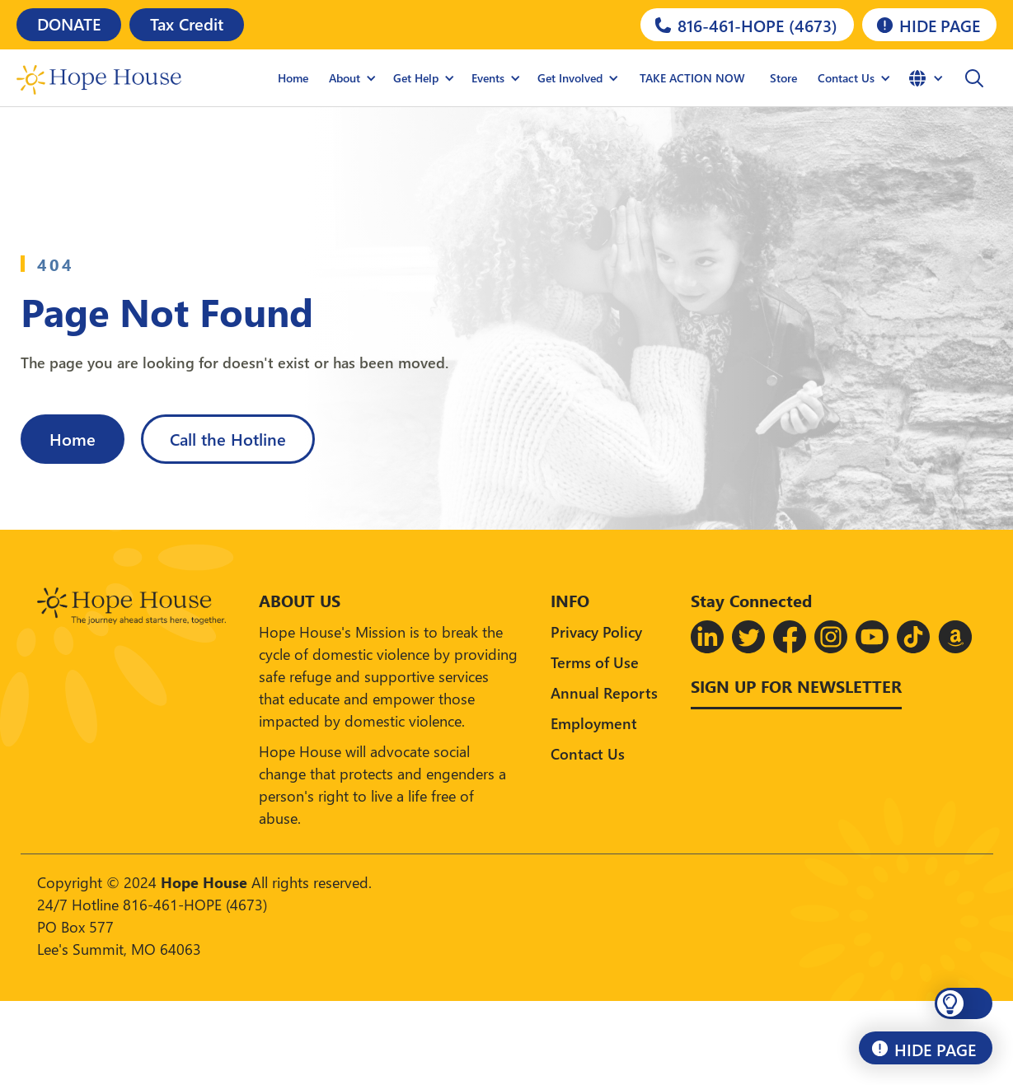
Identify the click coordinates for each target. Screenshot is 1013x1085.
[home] (98, 78)
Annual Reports (604, 692)
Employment (594, 723)
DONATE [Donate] (69, 23)
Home (293, 78)
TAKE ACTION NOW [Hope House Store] (692, 78)
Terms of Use (595, 662)
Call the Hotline (228, 438)
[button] (353, 78)
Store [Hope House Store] (783, 78)
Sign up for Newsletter (796, 685)
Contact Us (588, 753)
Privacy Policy (596, 631)
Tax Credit (186, 23)
